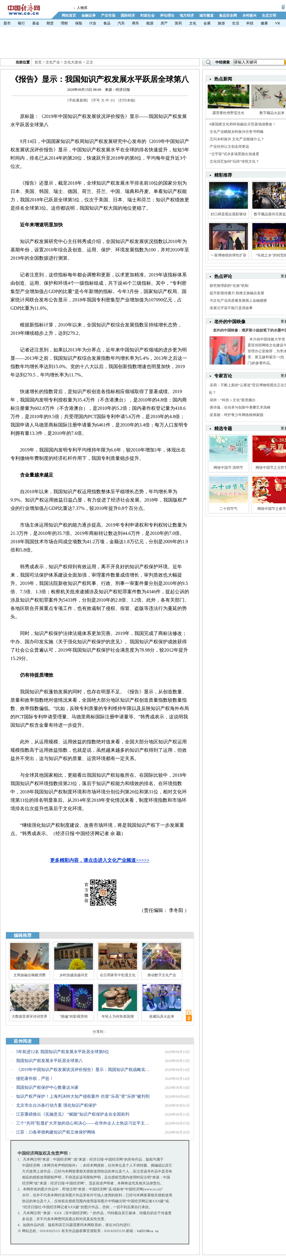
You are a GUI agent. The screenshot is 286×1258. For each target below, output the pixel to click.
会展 (207, 23)
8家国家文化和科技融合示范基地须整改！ (243, 124)
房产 (164, 23)
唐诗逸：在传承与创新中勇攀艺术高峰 (240, 407)
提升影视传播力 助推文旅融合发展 (237, 293)
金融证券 (88, 15)
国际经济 (128, 15)
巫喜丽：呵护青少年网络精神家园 (236, 415)
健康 (264, 23)
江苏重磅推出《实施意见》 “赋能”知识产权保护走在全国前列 (72, 1114)
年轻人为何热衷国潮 (118, 1016)
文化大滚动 (73, 62)
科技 (250, 23)
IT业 (92, 23)
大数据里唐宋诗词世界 (29, 1016)
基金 (35, 23)
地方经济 (187, 15)
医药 (178, 23)
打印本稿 (127, 100)
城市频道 (206, 15)
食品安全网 (228, 15)
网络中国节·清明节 (228, 467)
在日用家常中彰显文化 (118, 975)
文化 (192, 23)
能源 (149, 23)
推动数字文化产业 (161, 975)
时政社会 (147, 15)
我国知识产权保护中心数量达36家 (47, 1087)
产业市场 (108, 15)
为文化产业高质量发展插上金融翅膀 (238, 300)
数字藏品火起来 (272, 113)
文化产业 (53, 62)
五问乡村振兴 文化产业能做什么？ (237, 139)
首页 (38, 62)
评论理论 (167, 15)
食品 (107, 23)
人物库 (82, 8)
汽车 (121, 23)
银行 (21, 23)
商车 (135, 23)
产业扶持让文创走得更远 (229, 146)
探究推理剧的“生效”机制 (229, 286)
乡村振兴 (249, 15)
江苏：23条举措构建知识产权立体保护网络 (55, 1132)
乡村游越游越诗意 (73, 975)
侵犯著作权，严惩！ (35, 1078)
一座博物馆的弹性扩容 (228, 255)
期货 (50, 23)
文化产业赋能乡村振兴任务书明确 (236, 132)
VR (277, 23)
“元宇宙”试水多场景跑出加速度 (234, 154)
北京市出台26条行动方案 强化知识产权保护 (56, 1105)
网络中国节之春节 (271, 509)
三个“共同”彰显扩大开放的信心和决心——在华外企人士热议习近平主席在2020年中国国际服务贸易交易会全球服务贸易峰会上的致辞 (83, 1123)
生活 (235, 23)
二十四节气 (228, 509)
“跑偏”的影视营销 (74, 1016)
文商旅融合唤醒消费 (29, 975)
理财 (64, 23)
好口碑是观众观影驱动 (228, 214)
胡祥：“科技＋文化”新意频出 (233, 400)
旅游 (221, 23)
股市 (7, 23)
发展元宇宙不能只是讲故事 (231, 308)
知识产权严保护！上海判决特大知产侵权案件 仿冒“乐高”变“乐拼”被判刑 (83, 1096)
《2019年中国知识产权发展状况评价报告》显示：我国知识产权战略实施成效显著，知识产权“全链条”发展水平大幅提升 (83, 1069)
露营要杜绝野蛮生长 (228, 113)
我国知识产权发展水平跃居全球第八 (49, 1060)
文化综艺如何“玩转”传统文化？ (234, 161)
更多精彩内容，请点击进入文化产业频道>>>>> (100, 860)
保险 (78, 23)
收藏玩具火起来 (161, 1016)
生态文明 (269, 15)
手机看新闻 (78, 100)
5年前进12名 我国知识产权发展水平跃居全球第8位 (62, 1052)
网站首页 (69, 15)
